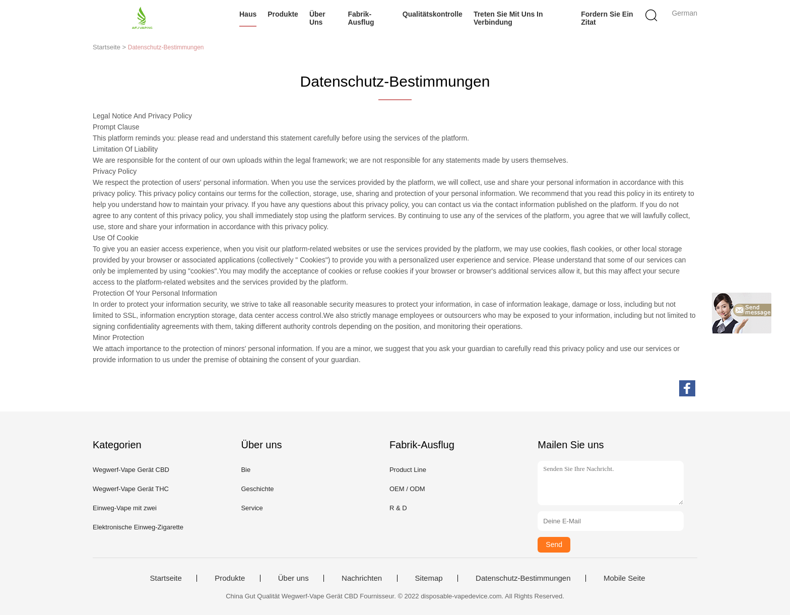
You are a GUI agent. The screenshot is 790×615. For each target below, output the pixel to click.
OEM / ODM (407, 489)
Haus (247, 14)
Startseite (165, 578)
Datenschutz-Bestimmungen (523, 578)
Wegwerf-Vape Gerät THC (131, 489)
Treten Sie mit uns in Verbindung (508, 18)
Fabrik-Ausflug (361, 18)
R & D (398, 508)
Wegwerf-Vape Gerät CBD (131, 469)
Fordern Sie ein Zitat (607, 18)
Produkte (283, 14)
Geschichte (257, 489)
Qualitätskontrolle (433, 14)
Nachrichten (362, 578)
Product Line (407, 469)
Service (251, 508)
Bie (245, 469)
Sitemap (429, 578)
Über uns (317, 18)
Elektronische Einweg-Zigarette (138, 527)
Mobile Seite (624, 578)
